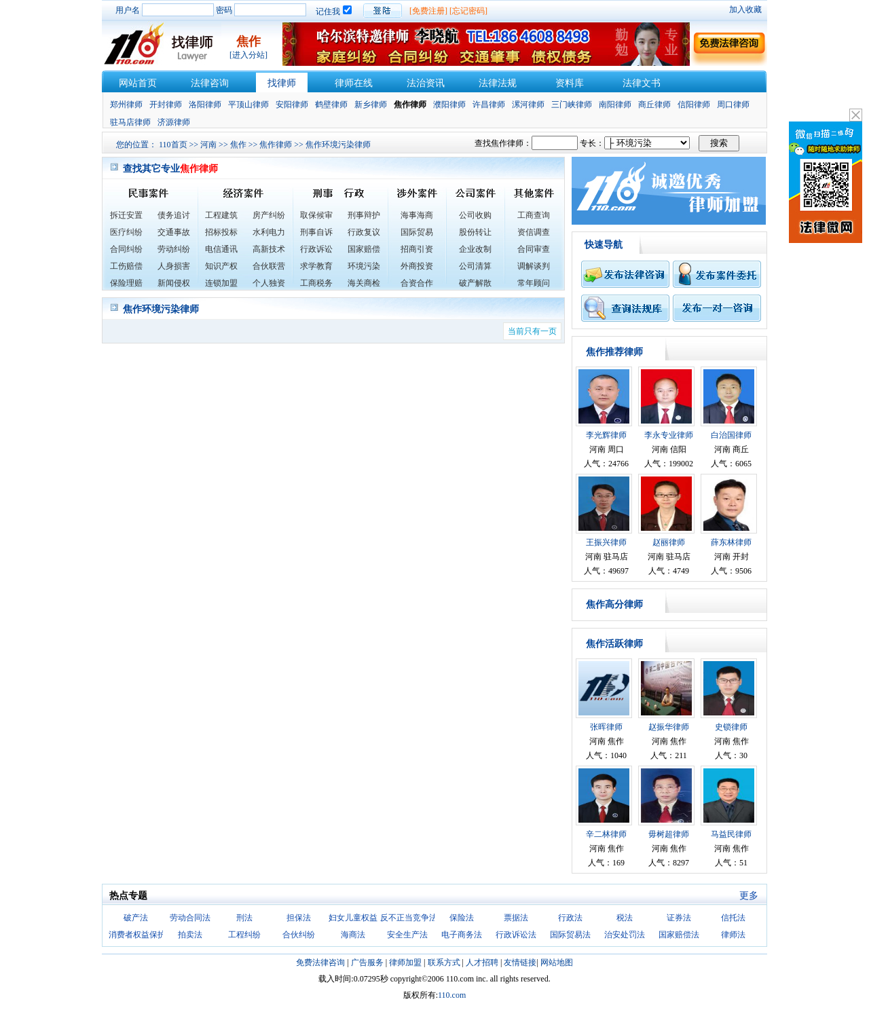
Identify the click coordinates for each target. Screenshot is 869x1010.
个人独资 (269, 283)
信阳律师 (694, 104)
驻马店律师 (130, 122)
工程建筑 (221, 215)
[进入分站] (248, 55)
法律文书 (642, 83)
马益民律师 (731, 834)
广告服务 (367, 962)
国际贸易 (417, 232)
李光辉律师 (606, 435)
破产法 (136, 917)
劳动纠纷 (174, 249)
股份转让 (475, 232)
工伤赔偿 (126, 266)
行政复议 (364, 232)
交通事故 (174, 232)
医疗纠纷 (126, 232)
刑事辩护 (364, 215)
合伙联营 (269, 266)
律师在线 (354, 83)
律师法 (733, 934)
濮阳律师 (449, 104)
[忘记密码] (468, 11)
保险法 (461, 917)
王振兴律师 (606, 542)
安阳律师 (292, 104)
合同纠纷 (126, 249)
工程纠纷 (244, 934)
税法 (624, 917)
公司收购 (475, 215)
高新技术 (269, 249)
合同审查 (533, 249)
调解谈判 (533, 266)
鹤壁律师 (331, 104)
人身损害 (174, 266)
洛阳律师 (205, 104)
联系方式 (444, 962)
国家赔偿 (364, 249)
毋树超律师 (668, 834)
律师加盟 (405, 962)
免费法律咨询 (320, 962)
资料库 (569, 83)
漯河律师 (528, 104)
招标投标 (221, 232)
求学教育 (316, 266)
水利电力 (269, 232)
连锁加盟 (221, 283)
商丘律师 (654, 104)
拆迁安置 (126, 215)
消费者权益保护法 (141, 934)
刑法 (244, 917)
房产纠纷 (269, 215)
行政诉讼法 (516, 934)
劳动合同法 (190, 917)
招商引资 (417, 249)
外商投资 (417, 266)
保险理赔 (126, 283)
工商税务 (316, 283)
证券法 (679, 917)
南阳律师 (615, 104)
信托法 (733, 917)
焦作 (238, 144)
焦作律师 (275, 144)
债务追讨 (174, 215)
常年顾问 (533, 283)
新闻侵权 (174, 283)
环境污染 (364, 266)
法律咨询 (210, 83)
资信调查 (533, 232)
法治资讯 (426, 83)
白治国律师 (731, 435)
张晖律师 (606, 727)
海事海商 (417, 215)
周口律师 (733, 104)
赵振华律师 (668, 727)
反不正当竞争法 (408, 917)
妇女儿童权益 (353, 917)
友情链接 (520, 962)
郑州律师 (126, 104)
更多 (748, 896)
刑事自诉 (316, 232)
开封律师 (165, 104)
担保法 (298, 917)
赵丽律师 (668, 542)
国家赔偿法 (679, 934)
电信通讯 (221, 249)
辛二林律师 (606, 834)
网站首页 (138, 83)
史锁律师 (731, 727)
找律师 (281, 83)
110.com (452, 995)
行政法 (570, 917)
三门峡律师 (571, 104)
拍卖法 (190, 934)
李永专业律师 (668, 435)
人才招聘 (482, 962)
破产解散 (475, 283)
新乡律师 (370, 104)
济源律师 (174, 122)
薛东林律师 (731, 542)
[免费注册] (428, 11)
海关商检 (364, 283)
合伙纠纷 (298, 934)
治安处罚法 (624, 934)
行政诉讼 (316, 249)
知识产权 (221, 266)
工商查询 (533, 215)
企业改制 (475, 249)
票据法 (516, 917)
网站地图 (556, 962)
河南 (208, 144)
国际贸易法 (570, 934)
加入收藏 (745, 9)
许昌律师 (489, 104)
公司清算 (475, 266)
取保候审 (316, 215)
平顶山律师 (248, 104)
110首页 (173, 144)
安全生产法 (407, 934)
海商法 (353, 934)
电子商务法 (461, 934)
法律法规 (498, 83)
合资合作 (417, 283)
